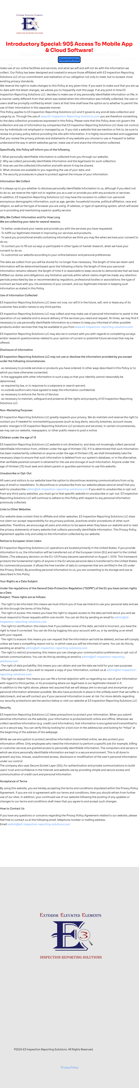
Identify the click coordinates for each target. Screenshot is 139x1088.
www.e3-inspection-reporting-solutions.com (104, 327)
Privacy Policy (69, 1067)
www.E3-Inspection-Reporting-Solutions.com (70, 116)
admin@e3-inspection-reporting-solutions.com (57, 489)
